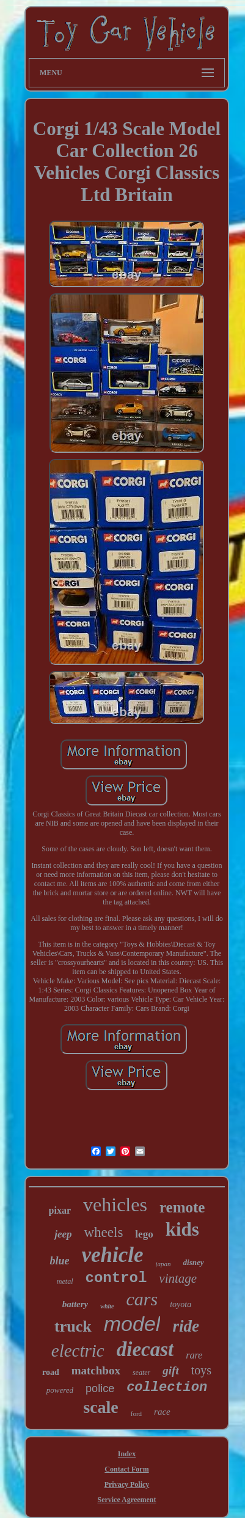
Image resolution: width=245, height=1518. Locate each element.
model (132, 1323)
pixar (60, 1210)
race (162, 1412)
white (107, 1306)
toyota (180, 1304)
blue (59, 1261)
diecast (145, 1349)
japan (163, 1263)
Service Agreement (126, 1499)
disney (193, 1262)
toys (201, 1370)
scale (101, 1407)
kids (182, 1229)
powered (59, 1390)
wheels (103, 1232)
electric (77, 1350)
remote (182, 1207)
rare (194, 1355)
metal (65, 1281)
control (116, 1278)
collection (166, 1387)
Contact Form (126, 1469)
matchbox (95, 1370)
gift (170, 1370)
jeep (62, 1234)
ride (185, 1326)
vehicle (112, 1255)
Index (127, 1454)
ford (136, 1413)
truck (73, 1326)
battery (75, 1304)
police (100, 1388)
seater (141, 1372)
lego (144, 1234)
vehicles (115, 1205)
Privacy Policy (127, 1484)
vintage (178, 1278)
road (50, 1372)
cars (142, 1299)
